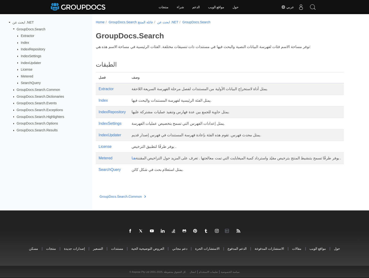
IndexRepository (33, 49)
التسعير (98, 248)
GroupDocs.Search (31, 29)
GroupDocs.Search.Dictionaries (40, 96)
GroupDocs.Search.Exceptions (40, 110)
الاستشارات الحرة (207, 248)
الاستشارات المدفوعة (269, 248)
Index (25, 42)
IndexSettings (31, 56)
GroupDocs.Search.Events (37, 103)
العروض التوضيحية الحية (147, 248)
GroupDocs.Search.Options (37, 123)
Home (100, 22)
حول (236, 7)
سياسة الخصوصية (230, 271)
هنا (134, 158)
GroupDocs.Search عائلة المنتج (131, 22)
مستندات (117, 248)
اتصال (193, 271)
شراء (180, 7)
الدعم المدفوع (237, 248)
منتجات (163, 7)
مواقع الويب (216, 7)
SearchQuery (31, 83)
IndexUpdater (31, 62)
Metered (27, 76)
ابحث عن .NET (23, 22)
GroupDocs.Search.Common (38, 90)
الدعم (196, 7)
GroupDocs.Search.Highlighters (40, 116)
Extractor (27, 36)
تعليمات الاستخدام (208, 271)
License (26, 69)
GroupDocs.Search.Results (37, 130)
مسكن (33, 248)
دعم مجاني (179, 248)
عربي (287, 7)
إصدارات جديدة (74, 248)
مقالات (296, 248)
